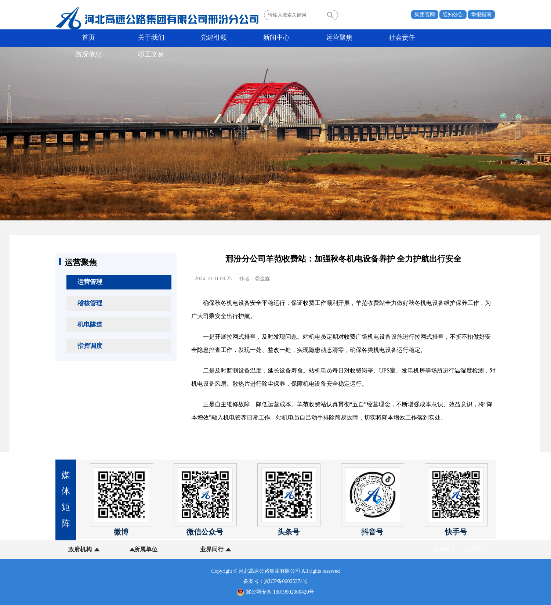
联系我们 (444, 549)
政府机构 (80, 549)
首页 (79, 38)
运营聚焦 (253, 38)
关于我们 (122, 38)
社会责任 (297, 38)
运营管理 (89, 281)
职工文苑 (384, 38)
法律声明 (475, 549)
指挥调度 (89, 345)
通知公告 (453, 14)
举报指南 (481, 14)
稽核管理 (89, 303)
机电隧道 (89, 324)
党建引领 (166, 38)
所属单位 (126, 549)
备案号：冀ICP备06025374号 (275, 581)
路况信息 (341, 38)
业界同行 (172, 549)
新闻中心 (210, 38)
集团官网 (424, 14)
